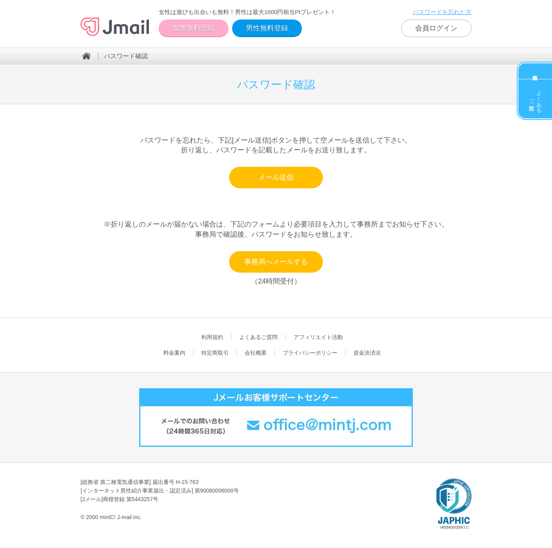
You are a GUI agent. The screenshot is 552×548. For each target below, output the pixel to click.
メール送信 (276, 177)
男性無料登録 (267, 28)
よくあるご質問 (535, 99)
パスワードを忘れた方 (442, 12)
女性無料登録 (193, 28)
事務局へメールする (276, 262)
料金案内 (535, 71)
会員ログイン (436, 28)
